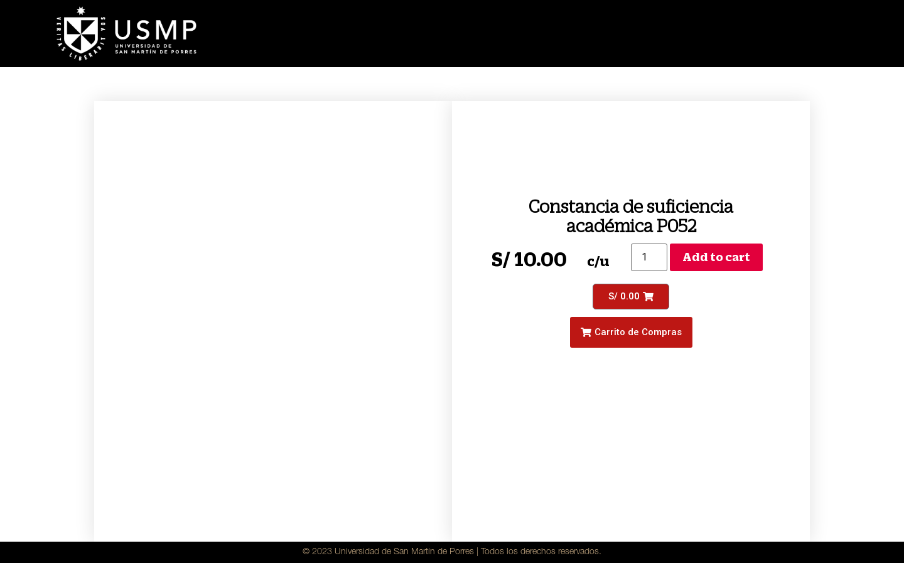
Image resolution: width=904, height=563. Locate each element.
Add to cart (716, 257)
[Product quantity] (649, 258)
